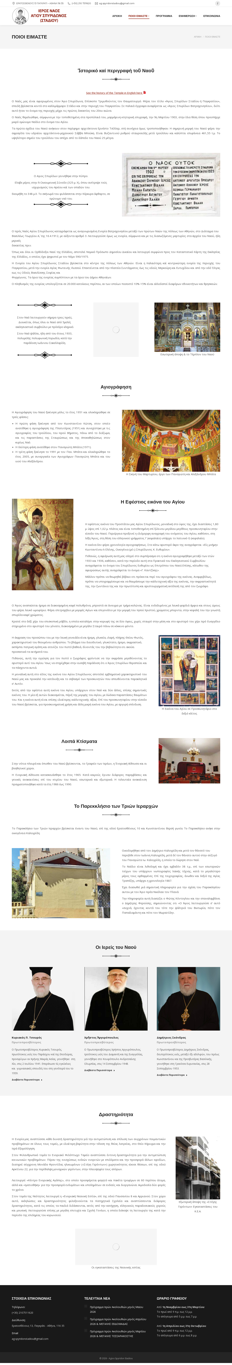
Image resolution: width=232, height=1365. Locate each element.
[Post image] (85, 1306)
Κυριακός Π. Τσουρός (27, 1037)
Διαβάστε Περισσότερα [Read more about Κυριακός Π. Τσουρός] (27, 1079)
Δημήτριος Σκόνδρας (171, 1037)
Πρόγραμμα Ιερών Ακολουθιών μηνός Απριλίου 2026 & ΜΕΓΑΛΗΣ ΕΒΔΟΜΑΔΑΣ (118, 1321)
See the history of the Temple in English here (116, 93)
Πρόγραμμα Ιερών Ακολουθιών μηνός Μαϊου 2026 (116, 1309)
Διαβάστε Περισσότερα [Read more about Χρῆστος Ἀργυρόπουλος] (99, 1070)
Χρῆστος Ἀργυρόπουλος (101, 1037)
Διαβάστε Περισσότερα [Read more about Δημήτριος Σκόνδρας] (172, 1075)
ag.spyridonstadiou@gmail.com (114, 3)
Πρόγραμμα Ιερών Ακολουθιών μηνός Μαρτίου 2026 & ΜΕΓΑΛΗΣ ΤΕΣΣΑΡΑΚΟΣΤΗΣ (118, 1334)
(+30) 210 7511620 (79, 3)
